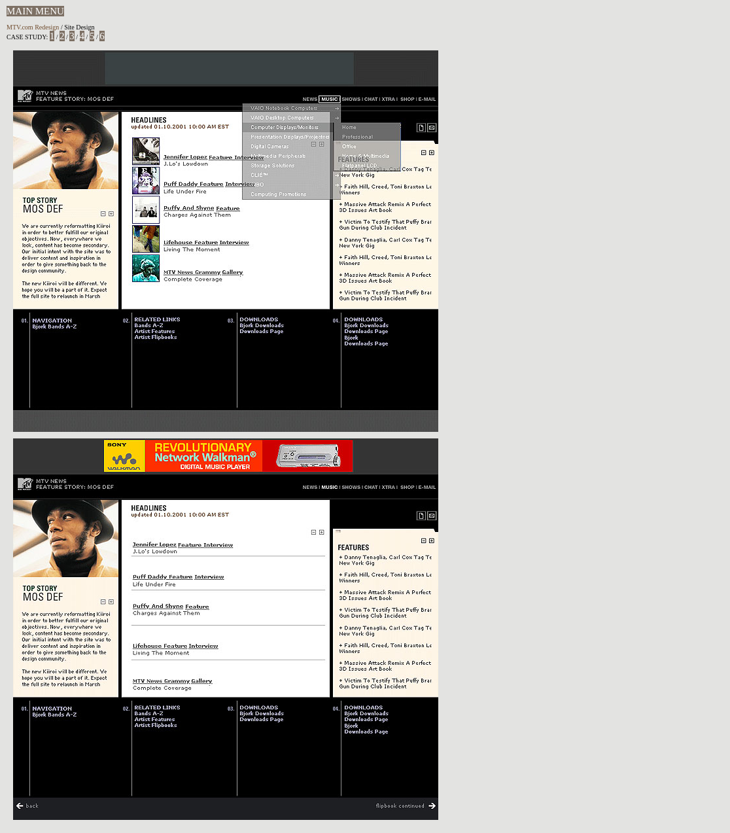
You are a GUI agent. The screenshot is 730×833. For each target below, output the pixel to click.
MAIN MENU (35, 11)
